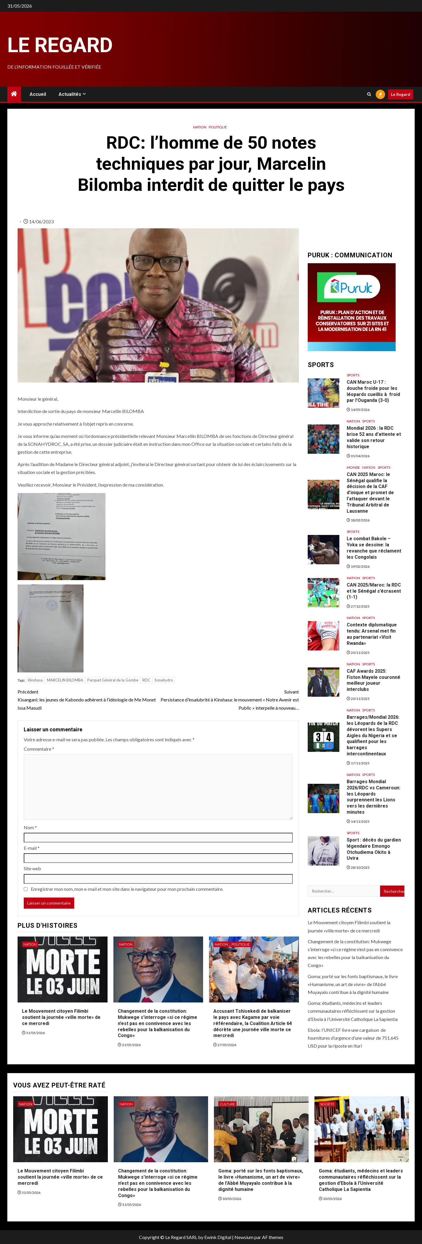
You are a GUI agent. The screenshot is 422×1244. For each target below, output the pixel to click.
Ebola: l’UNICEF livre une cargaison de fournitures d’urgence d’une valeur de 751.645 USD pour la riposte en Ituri (353, 1037)
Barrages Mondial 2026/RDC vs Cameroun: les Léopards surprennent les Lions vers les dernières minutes (373, 797)
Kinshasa (35, 680)
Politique (218, 127)
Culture (227, 1104)
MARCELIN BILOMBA (65, 680)
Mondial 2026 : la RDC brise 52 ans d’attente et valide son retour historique (374, 437)
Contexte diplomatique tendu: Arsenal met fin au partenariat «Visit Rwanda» (372, 634)
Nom (30, 827)
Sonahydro (163, 680)
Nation (199, 127)
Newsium (243, 1237)
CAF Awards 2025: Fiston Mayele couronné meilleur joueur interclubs (373, 680)
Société (327, 1104)
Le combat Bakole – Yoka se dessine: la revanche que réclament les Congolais (374, 548)
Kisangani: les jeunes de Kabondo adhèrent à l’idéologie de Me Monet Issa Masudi (88, 699)
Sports (353, 375)
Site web (32, 868)
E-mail (32, 848)
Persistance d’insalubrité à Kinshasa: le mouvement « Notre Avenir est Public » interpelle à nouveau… (228, 699)
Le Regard (60, 45)
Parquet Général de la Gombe (112, 680)
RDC (146, 680)
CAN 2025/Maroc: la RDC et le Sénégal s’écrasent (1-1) (374, 591)
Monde (353, 467)
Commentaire (39, 749)
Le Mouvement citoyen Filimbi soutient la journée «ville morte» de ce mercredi (61, 1017)
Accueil (38, 94)
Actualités (70, 94)
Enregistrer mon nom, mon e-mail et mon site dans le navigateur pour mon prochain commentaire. (127, 889)
